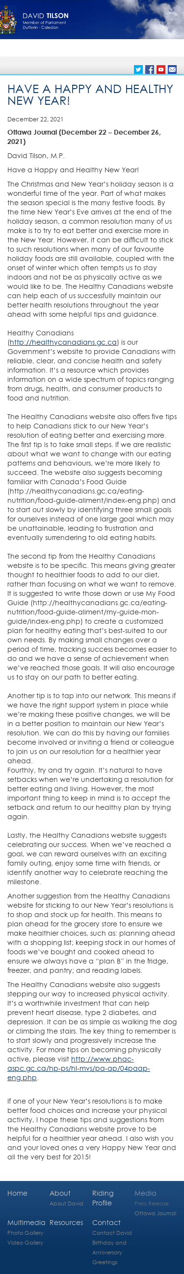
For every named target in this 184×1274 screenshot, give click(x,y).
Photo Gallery (25, 1232)
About (60, 1193)
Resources (66, 1222)
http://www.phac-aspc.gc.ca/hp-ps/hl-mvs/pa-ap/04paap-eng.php (78, 1068)
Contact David (112, 1232)
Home (17, 1193)
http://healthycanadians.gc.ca (63, 342)
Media (145, 1193)
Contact (106, 1222)
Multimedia (26, 1222)
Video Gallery (25, 1242)
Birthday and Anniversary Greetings (109, 1252)
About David (66, 1203)
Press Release (151, 1203)
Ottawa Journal (155, 1213)
